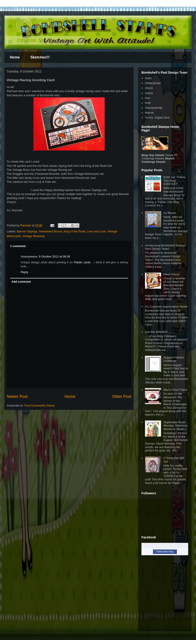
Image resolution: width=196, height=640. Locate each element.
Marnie (149, 112)
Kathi (148, 78)
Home (15, 57)
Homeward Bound (50, 231)
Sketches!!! (39, 57)
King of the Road (74, 231)
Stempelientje (154, 107)
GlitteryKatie (153, 83)
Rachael (26, 225)
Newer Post (17, 396)
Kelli (148, 103)
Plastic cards (83, 262)
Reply (24, 272)
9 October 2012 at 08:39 (54, 256)
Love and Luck (96, 231)
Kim (147, 98)
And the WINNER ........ (160, 332)
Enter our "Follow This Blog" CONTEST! (174, 180)
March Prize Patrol (175, 389)
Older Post (121, 396)
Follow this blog (164, 551)
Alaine (149, 93)
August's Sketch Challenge (173, 359)
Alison (149, 88)
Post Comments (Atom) (39, 405)
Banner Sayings (27, 231)
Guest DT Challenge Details (159, 156)
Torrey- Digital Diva (157, 117)
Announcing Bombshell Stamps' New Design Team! (165, 247)
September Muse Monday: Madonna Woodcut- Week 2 (175, 426)
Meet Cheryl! (171, 274)
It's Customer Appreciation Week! (166, 306)
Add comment (21, 281)
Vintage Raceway (33, 236)
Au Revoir (169, 213)
